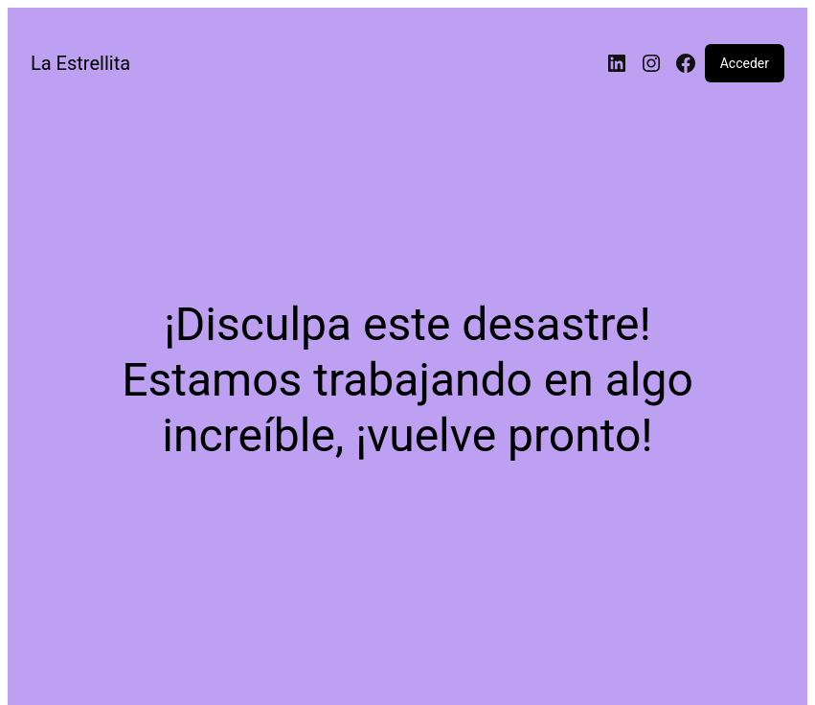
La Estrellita (80, 63)
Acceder (744, 63)
